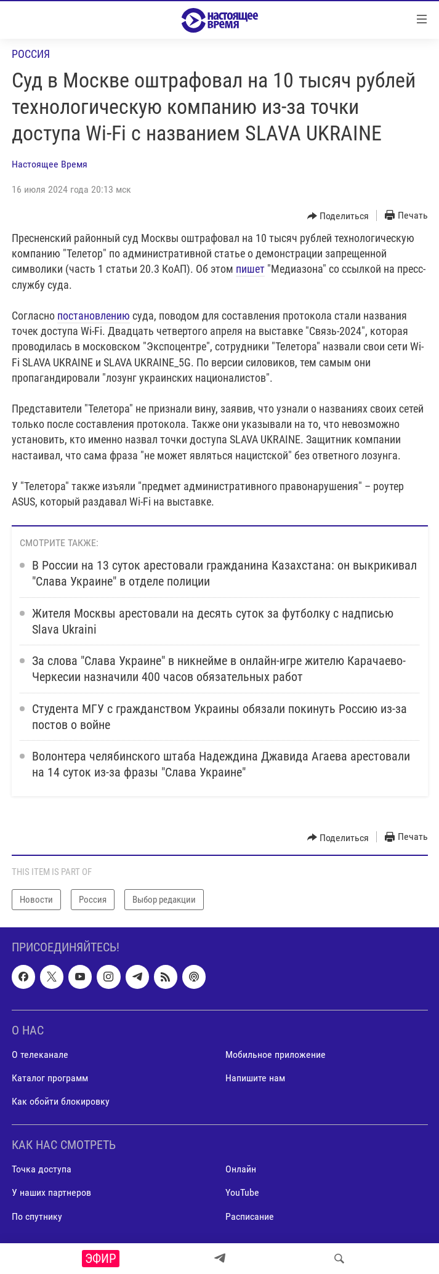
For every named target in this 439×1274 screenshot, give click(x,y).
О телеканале (40, 1054)
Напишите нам (255, 1078)
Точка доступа (41, 1169)
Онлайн (240, 1169)
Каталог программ (50, 1078)
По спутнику (37, 1216)
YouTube (242, 1193)
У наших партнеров (51, 1193)
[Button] (338, 216)
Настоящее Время (49, 164)
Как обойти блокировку (61, 1101)
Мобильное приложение (275, 1054)
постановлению (93, 315)
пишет (250, 268)
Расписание (249, 1216)
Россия (31, 53)
